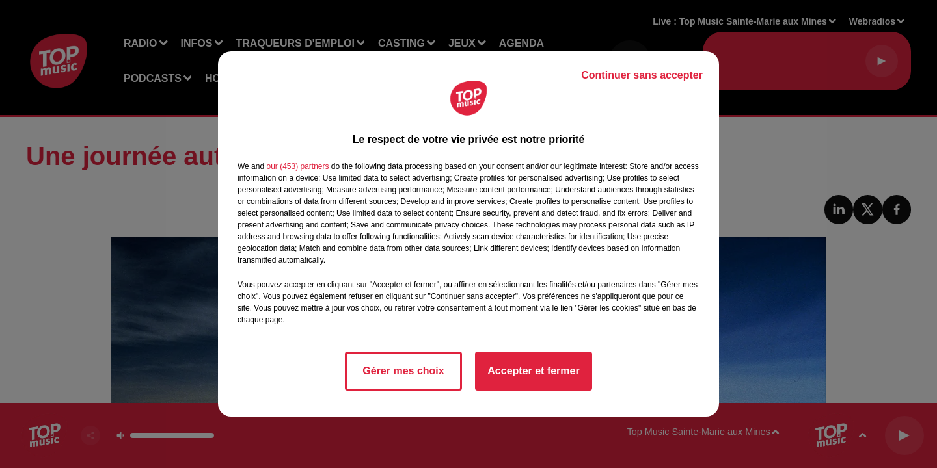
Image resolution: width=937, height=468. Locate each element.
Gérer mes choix (403, 370)
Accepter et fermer (533, 370)
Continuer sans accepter (642, 75)
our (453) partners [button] (297, 166)
